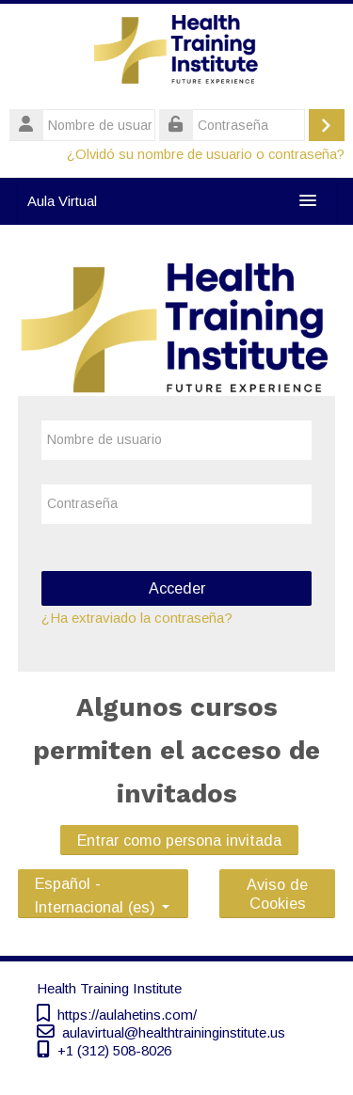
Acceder (177, 587)
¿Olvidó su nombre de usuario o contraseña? (206, 154)
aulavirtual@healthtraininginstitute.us (173, 1032)
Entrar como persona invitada (179, 840)
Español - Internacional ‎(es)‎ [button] (102, 880)
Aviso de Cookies (277, 894)
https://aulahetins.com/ (127, 1015)
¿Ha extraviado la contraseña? (137, 618)
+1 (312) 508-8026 (114, 1050)
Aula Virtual (62, 201)
